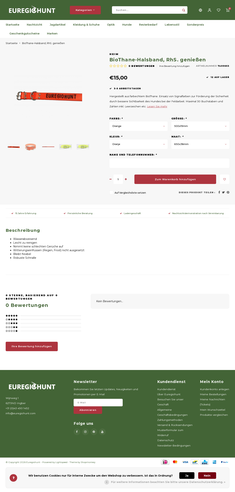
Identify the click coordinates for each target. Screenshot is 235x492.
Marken (52, 34)
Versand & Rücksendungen (175, 425)
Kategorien (85, 10)
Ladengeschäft (130, 214)
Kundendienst (166, 389)
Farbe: (116, 119)
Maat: (177, 137)
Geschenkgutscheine (24, 34)
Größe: (179, 119)
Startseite (12, 25)
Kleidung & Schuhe (86, 25)
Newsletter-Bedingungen (173, 446)
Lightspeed (61, 462)
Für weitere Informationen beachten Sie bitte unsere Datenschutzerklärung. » (168, 482)
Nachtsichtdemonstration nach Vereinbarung (196, 214)
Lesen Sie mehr (157, 107)
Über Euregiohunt (168, 395)
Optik (111, 25)
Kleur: (116, 137)
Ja (186, 475)
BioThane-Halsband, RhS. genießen (43, 44)
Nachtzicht (34, 25)
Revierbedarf (148, 25)
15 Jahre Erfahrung (23, 214)
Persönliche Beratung (78, 214)
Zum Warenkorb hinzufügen (175, 180)
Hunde (127, 25)
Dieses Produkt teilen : (197, 193)
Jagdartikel (57, 25)
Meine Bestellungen (213, 395)
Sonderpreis (195, 25)
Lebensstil (172, 25)
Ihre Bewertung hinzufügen (174, 66)
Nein (207, 475)
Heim (114, 54)
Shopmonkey (88, 462)
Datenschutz (165, 440)
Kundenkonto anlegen (214, 389)
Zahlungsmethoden (170, 420)
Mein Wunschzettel (212, 410)
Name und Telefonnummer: (133, 155)
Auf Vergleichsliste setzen (130, 193)
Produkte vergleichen (214, 415)
